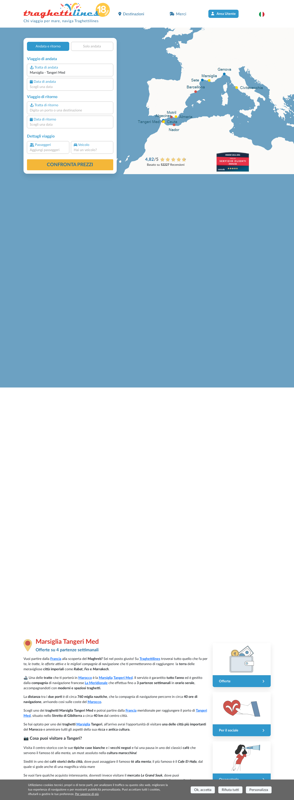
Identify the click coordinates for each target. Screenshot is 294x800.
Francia (55, 659)
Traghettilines (150, 659)
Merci (178, 14)
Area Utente (223, 14)
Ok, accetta (202, 790)
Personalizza (258, 790)
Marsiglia (106, 678)
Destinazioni (131, 14)
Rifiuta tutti (230, 790)
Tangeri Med (123, 678)
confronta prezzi (70, 164)
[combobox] (70, 72)
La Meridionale (96, 683)
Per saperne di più (87, 794)
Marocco (85, 678)
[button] (263, 14)
